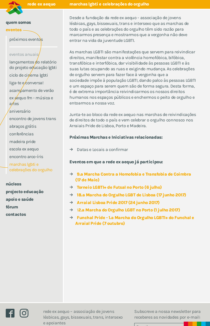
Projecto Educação (24, 191)
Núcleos (13, 184)
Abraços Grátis (22, 126)
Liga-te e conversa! (26, 82)
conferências (21, 133)
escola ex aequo (24, 149)
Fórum (12, 206)
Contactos (16, 214)
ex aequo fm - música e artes (31, 100)
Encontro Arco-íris (26, 156)
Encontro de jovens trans (32, 118)
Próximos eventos (26, 39)
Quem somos (18, 22)
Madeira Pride (22, 141)
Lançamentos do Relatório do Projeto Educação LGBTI (33, 64)
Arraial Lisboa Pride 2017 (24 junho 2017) (118, 202)
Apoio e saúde (20, 199)
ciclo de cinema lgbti (28, 75)
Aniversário (20, 111)
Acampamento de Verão (31, 90)
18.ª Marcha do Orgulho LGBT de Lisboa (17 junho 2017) (131, 194)
